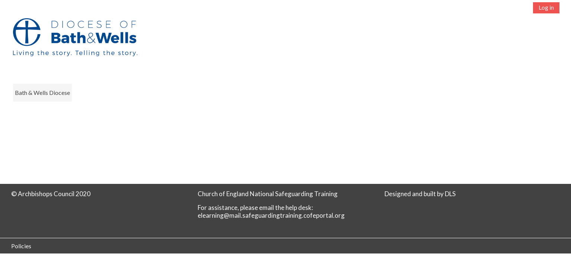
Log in (546, 7)
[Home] (71, 43)
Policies (21, 245)
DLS (450, 194)
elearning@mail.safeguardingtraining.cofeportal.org (271, 215)
